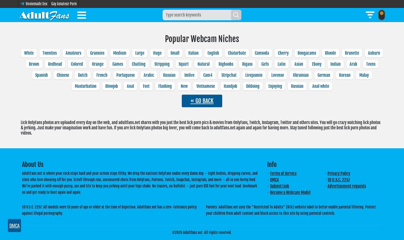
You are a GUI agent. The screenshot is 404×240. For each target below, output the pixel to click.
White (29, 53)
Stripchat (228, 75)
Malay (364, 75)
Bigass (247, 64)
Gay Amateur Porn (64, 4)
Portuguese (125, 75)
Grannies (97, 53)
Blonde (330, 53)
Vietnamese (205, 86)
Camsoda (262, 53)
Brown (34, 64)
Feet (146, 86)
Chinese (63, 75)
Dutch (82, 75)
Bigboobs (226, 64)
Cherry (283, 53)
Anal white (320, 86)
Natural (204, 64)
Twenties (50, 53)
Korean (344, 75)
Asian (298, 64)
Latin (282, 64)
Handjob (230, 86)
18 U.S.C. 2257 (339, 179)
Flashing (165, 86)
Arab (353, 64)
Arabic (149, 75)
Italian (193, 53)
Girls (265, 64)
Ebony (317, 64)
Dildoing (253, 86)
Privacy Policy (339, 173)
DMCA (274, 179)
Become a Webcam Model (290, 192)
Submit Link (279, 186)
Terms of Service (283, 173)
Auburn (374, 53)
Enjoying (275, 86)
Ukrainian (301, 75)
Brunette (352, 53)
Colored (77, 64)
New (184, 86)
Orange (97, 64)
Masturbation (85, 86)
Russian (169, 75)
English (213, 53)
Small (174, 53)
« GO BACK (202, 101)
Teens (370, 64)
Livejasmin (253, 75)
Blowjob (111, 86)
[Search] (236, 15)
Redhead (55, 64)
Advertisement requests (347, 186)
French (101, 75)
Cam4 (208, 75)
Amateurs (73, 53)
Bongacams (307, 53)
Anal (130, 86)
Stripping (162, 64)
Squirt (184, 64)
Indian (335, 64)
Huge (157, 53)
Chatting (139, 64)
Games (117, 64)
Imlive (189, 75)
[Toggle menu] (81, 16)
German (324, 75)
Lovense (277, 75)
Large (139, 53)
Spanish (41, 75)
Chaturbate (237, 53)
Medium (119, 53)
